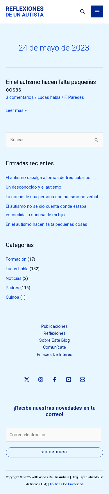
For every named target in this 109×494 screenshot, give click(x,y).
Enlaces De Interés (54, 354)
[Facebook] (54, 379)
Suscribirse (54, 452)
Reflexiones (55, 333)
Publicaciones (54, 326)
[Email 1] (82, 379)
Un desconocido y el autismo (33, 187)
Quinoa (12, 297)
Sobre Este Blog (54, 340)
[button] (82, 11)
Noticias (14, 278)
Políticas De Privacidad (66, 484)
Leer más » (16, 110)
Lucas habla (49, 97)
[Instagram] (40, 379)
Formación (16, 259)
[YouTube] (68, 379)
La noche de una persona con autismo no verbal (52, 196)
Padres (12, 287)
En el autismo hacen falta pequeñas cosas (46, 224)
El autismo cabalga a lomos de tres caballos (48, 177)
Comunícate (54, 347)
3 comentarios (20, 97)
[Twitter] (26, 379)
